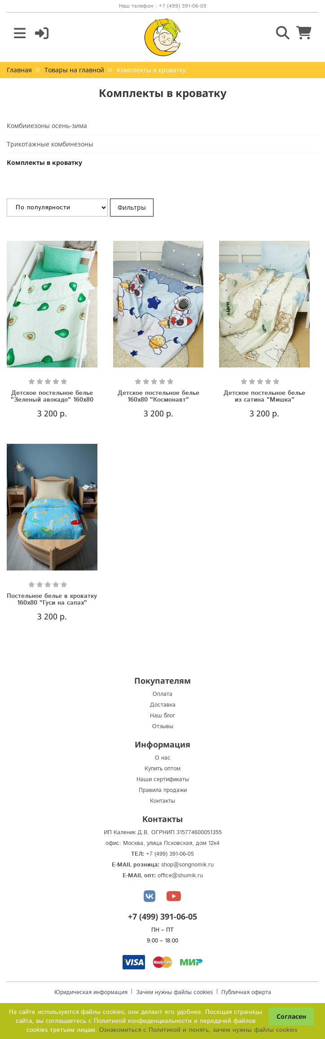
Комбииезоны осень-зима (47, 125)
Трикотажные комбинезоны (50, 144)
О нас (163, 758)
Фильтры (132, 207)
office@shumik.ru (180, 875)
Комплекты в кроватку (44, 162)
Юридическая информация (90, 992)
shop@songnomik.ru (187, 865)
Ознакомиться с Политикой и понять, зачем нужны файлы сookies (198, 1030)
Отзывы (162, 726)
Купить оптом (162, 769)
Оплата (162, 694)
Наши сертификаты (162, 779)
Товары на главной (74, 70)
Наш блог (163, 716)
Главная (19, 70)
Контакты (162, 801)
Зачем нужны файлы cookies (174, 992)
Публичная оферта (246, 992)
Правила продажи (163, 790)
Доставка (163, 705)
